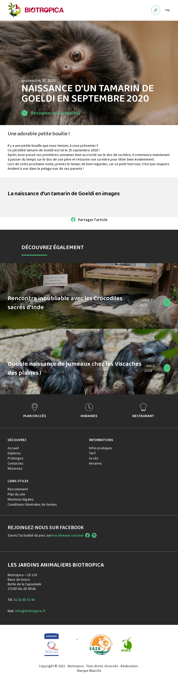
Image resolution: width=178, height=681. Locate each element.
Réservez (15, 468)
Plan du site (16, 494)
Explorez (14, 453)
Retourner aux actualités (55, 113)
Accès (93, 458)
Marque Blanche (89, 670)
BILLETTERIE (155, 8)
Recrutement (18, 489)
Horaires (95, 463)
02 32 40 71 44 (24, 599)
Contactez (15, 463)
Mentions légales (21, 499)
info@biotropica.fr (30, 611)
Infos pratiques (100, 448)
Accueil (13, 448)
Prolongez (15, 458)
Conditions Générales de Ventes (32, 504)
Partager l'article (92, 219)
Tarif (92, 453)
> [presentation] (169, 410)
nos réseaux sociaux (67, 535)
